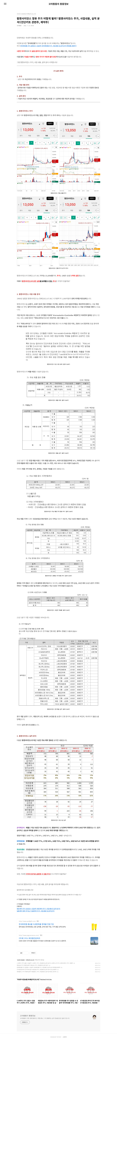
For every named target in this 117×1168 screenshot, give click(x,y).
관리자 (65, 1164)
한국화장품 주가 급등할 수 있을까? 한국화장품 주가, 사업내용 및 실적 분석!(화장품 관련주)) (48, 46)
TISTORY (59, 1164)
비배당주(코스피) (30, 1043)
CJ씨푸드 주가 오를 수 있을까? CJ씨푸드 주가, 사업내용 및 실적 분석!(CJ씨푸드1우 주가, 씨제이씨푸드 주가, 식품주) (45, 1046)
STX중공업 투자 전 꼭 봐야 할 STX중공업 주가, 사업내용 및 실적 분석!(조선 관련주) (37, 1053)
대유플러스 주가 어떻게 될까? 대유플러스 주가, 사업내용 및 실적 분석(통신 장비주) (37, 1055)
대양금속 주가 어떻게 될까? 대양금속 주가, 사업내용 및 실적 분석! (32, 1048)
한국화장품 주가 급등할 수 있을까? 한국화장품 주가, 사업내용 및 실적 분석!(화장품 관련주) (38, 1051)
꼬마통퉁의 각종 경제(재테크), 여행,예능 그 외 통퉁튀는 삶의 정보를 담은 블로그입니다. (45, 1146)
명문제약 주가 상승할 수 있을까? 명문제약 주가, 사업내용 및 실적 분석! (38, 960)
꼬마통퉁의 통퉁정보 (58, 4)
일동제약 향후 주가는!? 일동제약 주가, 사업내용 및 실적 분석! (36, 962)
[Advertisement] (41, 296)
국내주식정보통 (21, 1043)
